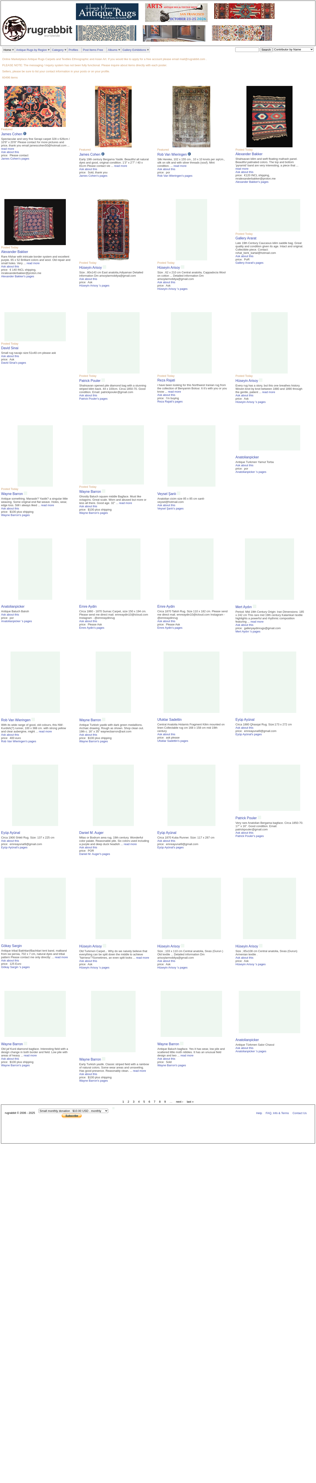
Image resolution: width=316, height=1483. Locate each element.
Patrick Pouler (90, 381)
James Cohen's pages (15, 158)
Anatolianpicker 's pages (250, 472)
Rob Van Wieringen (172, 154)
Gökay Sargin (11, 946)
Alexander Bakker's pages (252, 181)
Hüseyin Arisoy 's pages (94, 285)
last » (190, 1101)
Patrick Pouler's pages (93, 398)
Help (259, 1113)
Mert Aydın (244, 607)
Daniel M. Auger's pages (94, 854)
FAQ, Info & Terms (277, 1113)
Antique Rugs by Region (31, 50)
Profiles (73, 50)
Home (7, 50)
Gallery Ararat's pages (249, 262)
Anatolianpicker (247, 457)
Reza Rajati (166, 380)
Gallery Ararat (245, 238)
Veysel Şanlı (166, 494)
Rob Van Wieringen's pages (174, 175)
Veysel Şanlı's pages (170, 508)
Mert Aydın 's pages (247, 631)
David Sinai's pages (13, 362)
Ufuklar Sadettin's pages (172, 740)
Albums (112, 50)
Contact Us (300, 1113)
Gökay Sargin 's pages (15, 967)
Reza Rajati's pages (170, 401)
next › (179, 1101)
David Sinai (9, 348)
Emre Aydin (88, 606)
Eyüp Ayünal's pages (248, 734)
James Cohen (11, 134)
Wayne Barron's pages (15, 515)
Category (58, 50)
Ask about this (10, 152)
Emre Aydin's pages (91, 627)
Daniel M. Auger (91, 833)
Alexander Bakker (248, 154)
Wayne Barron (12, 494)
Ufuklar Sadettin (169, 719)
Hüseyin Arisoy (91, 267)
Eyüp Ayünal (244, 719)
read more (7, 148)
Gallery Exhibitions (134, 50)
